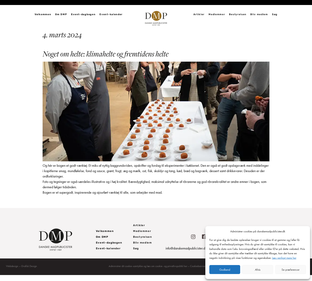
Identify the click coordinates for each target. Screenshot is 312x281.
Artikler (199, 14)
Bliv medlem (259, 14)
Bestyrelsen (237, 14)
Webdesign (12, 272)
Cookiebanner (198, 272)
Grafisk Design (29, 272)
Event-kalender (111, 14)
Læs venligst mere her (284, 258)
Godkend (224, 270)
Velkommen (43, 14)
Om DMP (61, 14)
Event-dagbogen (83, 14)
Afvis (257, 270)
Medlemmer (217, 14)
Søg (274, 14)
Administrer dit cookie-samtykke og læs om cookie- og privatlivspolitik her (148, 272)
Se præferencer (290, 270)
